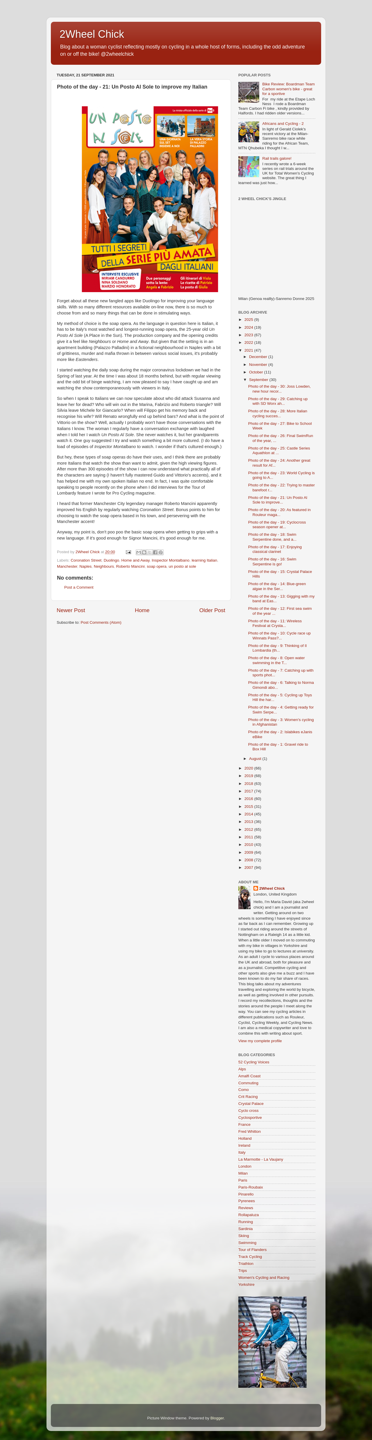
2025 (249, 319)
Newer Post (71, 610)
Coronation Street (86, 560)
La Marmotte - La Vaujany (260, 1159)
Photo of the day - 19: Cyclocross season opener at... (277, 524)
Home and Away (135, 560)
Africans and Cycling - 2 (283, 123)
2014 (249, 814)
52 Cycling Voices (253, 1062)
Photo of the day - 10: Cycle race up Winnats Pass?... (279, 635)
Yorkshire (246, 1284)
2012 (249, 829)
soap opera (157, 566)
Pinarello (246, 1194)
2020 (249, 768)
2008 (249, 860)
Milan (243, 1173)
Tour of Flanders (252, 1249)
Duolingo (111, 560)
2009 (249, 852)
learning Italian (204, 560)
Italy (242, 1152)
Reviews (245, 1208)
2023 (249, 335)
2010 (249, 844)
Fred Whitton (249, 1131)
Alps (242, 1069)
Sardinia (245, 1229)
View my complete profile (260, 1041)
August (255, 758)
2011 (249, 837)
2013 (249, 821)
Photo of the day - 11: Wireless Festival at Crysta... (275, 623)
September (259, 379)
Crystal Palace (251, 1103)
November (258, 364)
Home (142, 610)
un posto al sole (182, 566)
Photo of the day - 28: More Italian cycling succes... (277, 413)
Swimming (247, 1243)
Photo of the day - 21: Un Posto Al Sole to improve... (277, 499)
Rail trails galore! (276, 158)
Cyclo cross (248, 1110)
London (244, 1166)
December (258, 357)
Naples (85, 566)
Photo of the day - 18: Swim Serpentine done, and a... (272, 536)
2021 (249, 350)
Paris (242, 1180)
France (244, 1124)
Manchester (67, 566)
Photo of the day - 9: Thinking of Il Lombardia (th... (277, 647)
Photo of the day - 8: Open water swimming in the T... (276, 660)
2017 (249, 791)
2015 (249, 806)
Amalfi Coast (249, 1076)
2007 (249, 867)
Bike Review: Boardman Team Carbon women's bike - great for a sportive (288, 89)
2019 (249, 776)
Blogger (217, 1418)
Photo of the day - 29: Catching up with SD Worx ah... (278, 401)
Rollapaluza (248, 1215)
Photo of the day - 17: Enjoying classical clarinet (275, 549)
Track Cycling (250, 1256)
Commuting (248, 1083)
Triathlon (245, 1263)
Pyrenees (246, 1201)
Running (245, 1222)
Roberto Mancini (130, 566)
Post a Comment (79, 587)
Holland (245, 1138)
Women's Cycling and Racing (263, 1277)
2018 (249, 783)
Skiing (243, 1236)
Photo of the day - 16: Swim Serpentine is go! (272, 561)
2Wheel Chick (92, 34)
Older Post (212, 610)
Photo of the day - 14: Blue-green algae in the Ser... (277, 586)
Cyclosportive (250, 1117)
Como (243, 1089)
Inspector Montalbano (170, 560)
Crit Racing (248, 1096)
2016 (249, 799)
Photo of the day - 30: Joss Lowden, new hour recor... (279, 388)
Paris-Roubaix (250, 1187)
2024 (249, 327)
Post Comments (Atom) (101, 622)
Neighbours (104, 566)
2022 (249, 342)
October (256, 372)
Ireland (244, 1145)
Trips (242, 1270)
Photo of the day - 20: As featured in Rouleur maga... (279, 512)
